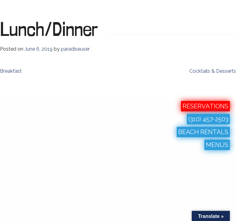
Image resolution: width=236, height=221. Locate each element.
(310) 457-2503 (208, 119)
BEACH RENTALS (203, 132)
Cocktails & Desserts (212, 71)
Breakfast (11, 71)
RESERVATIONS (205, 106)
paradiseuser (75, 49)
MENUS (217, 145)
